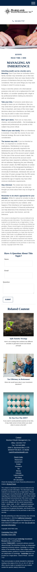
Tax (18, 468)
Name (6, 259)
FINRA (9, 543)
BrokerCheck (11, 484)
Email (6, 270)
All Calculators (18, 480)
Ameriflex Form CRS (8, 534)
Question (6, 282)
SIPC (14, 543)
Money (18, 471)
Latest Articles (18, 475)
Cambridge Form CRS (9, 532)
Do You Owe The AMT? (18, 418)
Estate (18, 464)
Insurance (18, 466)
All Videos (18, 477)
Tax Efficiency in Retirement (18, 379)
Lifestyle (18, 473)
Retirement (18, 460)
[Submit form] (8, 299)
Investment (18, 462)
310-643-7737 (18, 21)
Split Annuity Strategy (18, 339)
